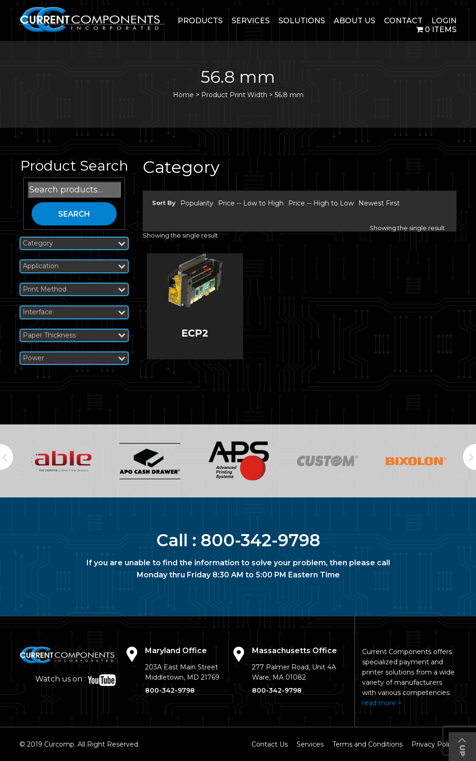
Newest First (379, 203)
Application (74, 266)
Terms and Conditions (367, 744)
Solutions (301, 20)
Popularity (196, 203)
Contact (403, 20)
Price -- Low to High (251, 203)
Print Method (74, 289)
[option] (61, 461)
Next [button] (469, 457)
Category (74, 243)
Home (183, 95)
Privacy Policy (433, 744)
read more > (382, 703)
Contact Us (269, 744)
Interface (74, 312)
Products (200, 20)
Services (250, 20)
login (443, 20)
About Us (354, 20)
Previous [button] (6, 457)
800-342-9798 (260, 540)
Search (74, 214)
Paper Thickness (74, 335)
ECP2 (194, 333)
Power (74, 358)
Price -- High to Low (321, 203)
